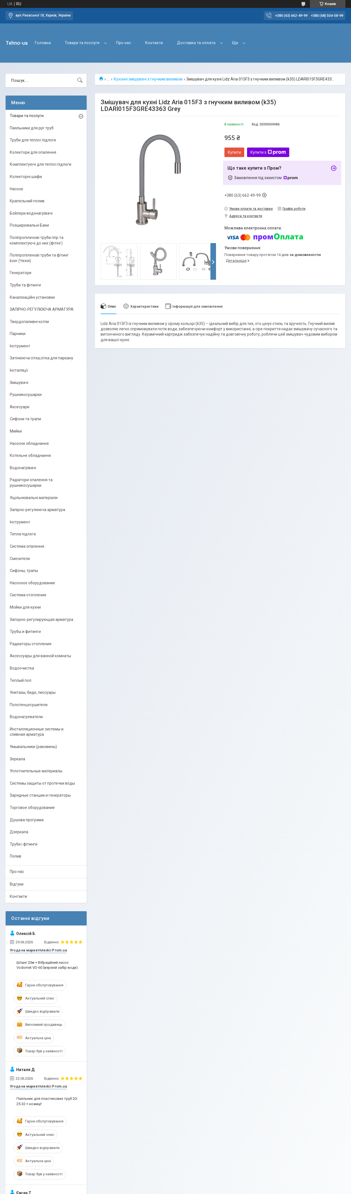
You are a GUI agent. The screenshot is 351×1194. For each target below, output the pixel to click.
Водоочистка (22, 668)
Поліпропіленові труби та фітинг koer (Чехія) (39, 258)
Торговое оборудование (32, 807)
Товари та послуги (82, 43)
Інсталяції (19, 370)
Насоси (16, 189)
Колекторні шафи (26, 176)
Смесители (20, 558)
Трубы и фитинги (25, 631)
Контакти (154, 43)
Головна (43, 43)
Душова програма (27, 820)
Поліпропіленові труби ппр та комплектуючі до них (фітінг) (36, 240)
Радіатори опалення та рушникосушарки (31, 483)
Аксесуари (19, 407)
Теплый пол (20, 680)
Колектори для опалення (33, 152)
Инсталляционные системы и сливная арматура (36, 732)
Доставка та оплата (196, 43)
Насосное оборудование (32, 583)
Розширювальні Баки (29, 225)
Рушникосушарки (26, 394)
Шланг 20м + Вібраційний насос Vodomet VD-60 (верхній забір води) (47, 965)
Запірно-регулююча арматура (37, 509)
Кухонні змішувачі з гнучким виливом (148, 79)
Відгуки (16, 884)
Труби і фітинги (23, 844)
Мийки (16, 431)
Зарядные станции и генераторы (40, 795)
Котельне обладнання (30, 455)
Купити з (268, 152)
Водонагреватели (26, 716)
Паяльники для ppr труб (32, 128)
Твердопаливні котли (29, 321)
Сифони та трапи (25, 419)
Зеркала (17, 759)
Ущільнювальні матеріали (34, 497)
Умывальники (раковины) (33, 746)
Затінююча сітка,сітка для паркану (41, 358)
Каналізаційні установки (32, 297)
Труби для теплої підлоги (33, 140)
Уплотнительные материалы (36, 771)
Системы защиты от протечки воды (42, 783)
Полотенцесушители (29, 704)
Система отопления (28, 595)
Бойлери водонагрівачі (31, 213)
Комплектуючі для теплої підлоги (40, 164)
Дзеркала (19, 832)
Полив (15, 856)
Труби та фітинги (25, 285)
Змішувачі (19, 382)
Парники (17, 333)
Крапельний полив (27, 201)
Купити (234, 152)
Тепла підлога (23, 534)
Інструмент (20, 346)
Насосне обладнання (29, 443)
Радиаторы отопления (30, 644)
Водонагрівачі (23, 468)
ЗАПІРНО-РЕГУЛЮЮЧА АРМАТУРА (41, 309)
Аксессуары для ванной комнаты (40, 656)
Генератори (20, 272)
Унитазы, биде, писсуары (33, 692)
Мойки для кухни (25, 607)
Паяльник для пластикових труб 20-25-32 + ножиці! (47, 1101)
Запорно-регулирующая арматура (41, 619)
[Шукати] (80, 80)
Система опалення (27, 546)
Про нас (123, 43)
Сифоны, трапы (24, 570)
